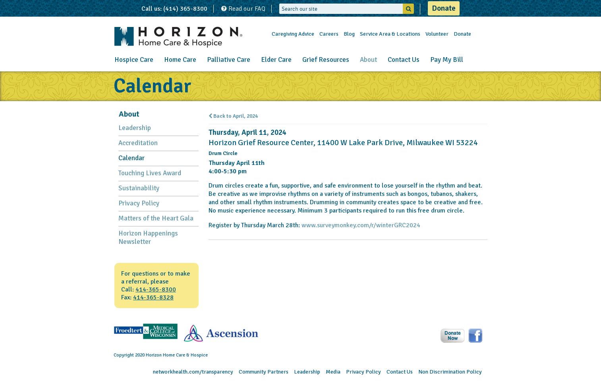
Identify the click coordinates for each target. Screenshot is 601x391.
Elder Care (276, 60)
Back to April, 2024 (233, 116)
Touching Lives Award (149, 173)
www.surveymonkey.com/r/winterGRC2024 (360, 225)
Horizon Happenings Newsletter (148, 237)
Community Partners (263, 371)
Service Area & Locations (390, 34)
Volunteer (436, 34)
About (368, 60)
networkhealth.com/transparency (193, 371)
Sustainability (138, 188)
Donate (444, 8)
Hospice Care (133, 60)
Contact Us (403, 60)
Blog (349, 34)
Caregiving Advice (293, 34)
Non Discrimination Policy (450, 371)
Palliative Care (228, 60)
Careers (328, 34)
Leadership (134, 128)
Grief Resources (325, 60)
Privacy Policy (138, 203)
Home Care (180, 60)
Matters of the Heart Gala (155, 218)
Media (333, 371)
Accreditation (138, 143)
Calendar (131, 158)
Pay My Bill (446, 60)
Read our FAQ (243, 9)
